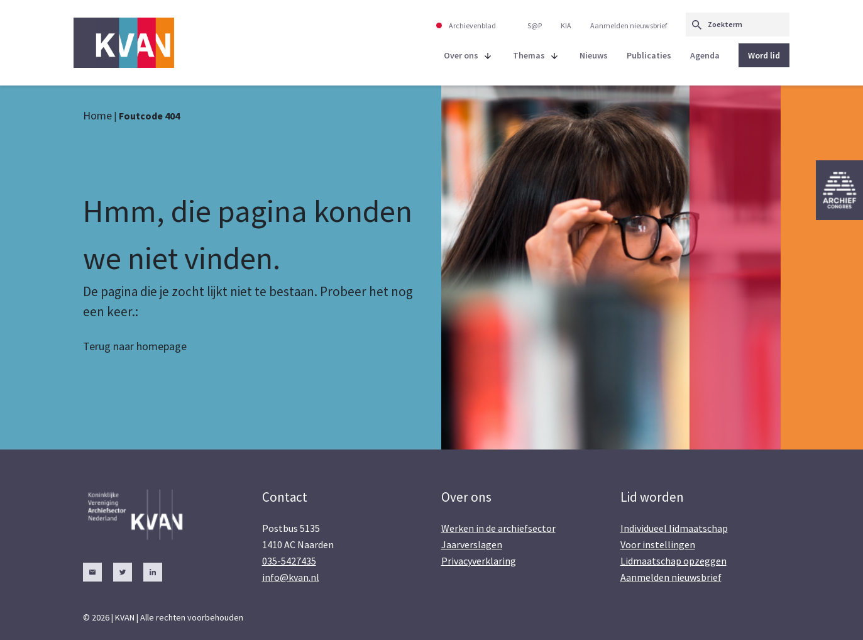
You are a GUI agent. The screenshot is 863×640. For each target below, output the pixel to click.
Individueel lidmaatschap (674, 528)
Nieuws (594, 55)
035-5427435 (289, 560)
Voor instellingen (657, 544)
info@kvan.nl (290, 577)
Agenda (705, 55)
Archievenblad (472, 25)
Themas (529, 55)
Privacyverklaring (478, 560)
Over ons (461, 55)
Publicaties (649, 55)
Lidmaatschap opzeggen (673, 560)
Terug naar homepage (135, 346)
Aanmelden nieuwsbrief (628, 25)
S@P (534, 25)
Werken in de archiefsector (498, 528)
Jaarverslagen (471, 544)
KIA (566, 25)
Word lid (764, 55)
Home (97, 115)
